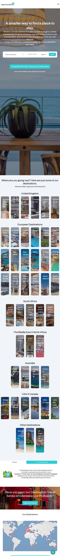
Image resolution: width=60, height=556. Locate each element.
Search (52, 54)
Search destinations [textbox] (10, 54)
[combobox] (14, 54)
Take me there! (30, 503)
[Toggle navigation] (58, 4)
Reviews (14, 462)
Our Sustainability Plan (42, 462)
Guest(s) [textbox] (43, 54)
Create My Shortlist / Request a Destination (30, 66)
